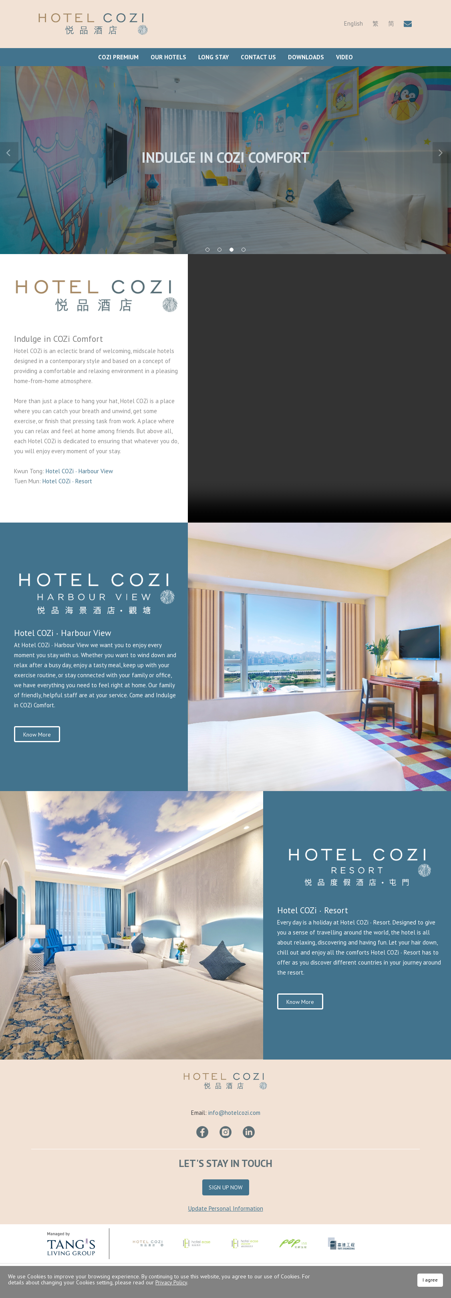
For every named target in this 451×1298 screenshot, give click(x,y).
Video (344, 57)
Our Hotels (168, 57)
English (353, 23)
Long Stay (213, 57)
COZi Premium (118, 57)
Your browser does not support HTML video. (319, 388)
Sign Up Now (226, 1187)
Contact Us (258, 57)
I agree (430, 1280)
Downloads (306, 57)
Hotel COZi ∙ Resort (67, 481)
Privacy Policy (171, 1282)
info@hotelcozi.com (234, 1112)
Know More (37, 734)
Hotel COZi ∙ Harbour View (80, 471)
